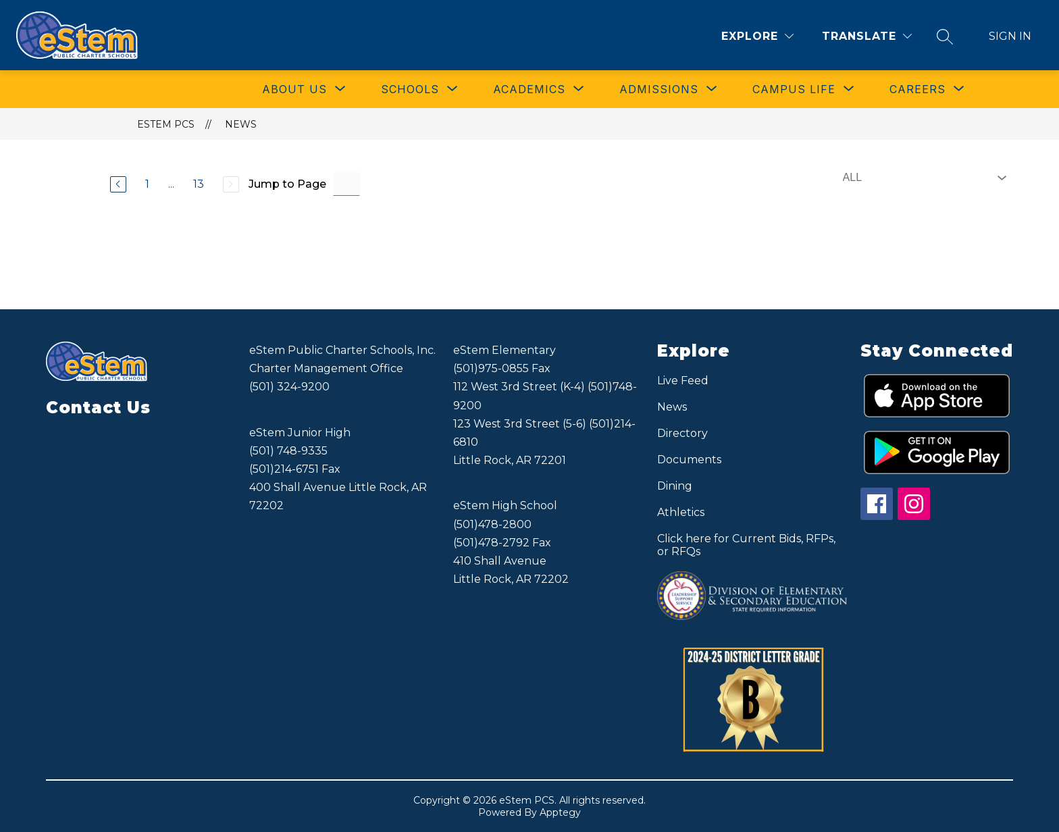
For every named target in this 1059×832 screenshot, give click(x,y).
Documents (689, 459)
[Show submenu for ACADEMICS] (529, 89)
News (241, 124)
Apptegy (560, 812)
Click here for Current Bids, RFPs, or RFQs (746, 545)
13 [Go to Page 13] (198, 184)
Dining (674, 485)
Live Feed (682, 380)
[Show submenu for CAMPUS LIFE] (793, 89)
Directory (682, 433)
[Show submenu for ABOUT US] (294, 89)
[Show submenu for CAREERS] (917, 89)
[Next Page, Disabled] (231, 184)
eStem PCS (166, 124)
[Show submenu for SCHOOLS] (410, 89)
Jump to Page (287, 184)
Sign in (1010, 36)
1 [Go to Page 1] (147, 184)
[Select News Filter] (921, 177)
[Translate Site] (867, 36)
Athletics (680, 512)
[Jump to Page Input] (346, 184)
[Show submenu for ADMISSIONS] (658, 89)
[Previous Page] (118, 184)
